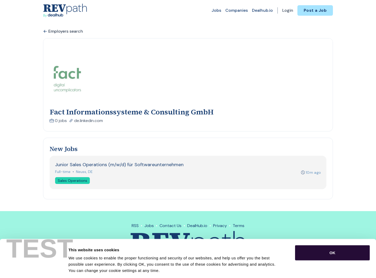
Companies (236, 10)
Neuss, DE (84, 171)
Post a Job (315, 10)
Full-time (62, 171)
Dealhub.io (262, 10)
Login (287, 10)
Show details (274, 267)
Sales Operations (72, 180)
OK (333, 229)
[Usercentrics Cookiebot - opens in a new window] (34, 268)
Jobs (216, 10)
